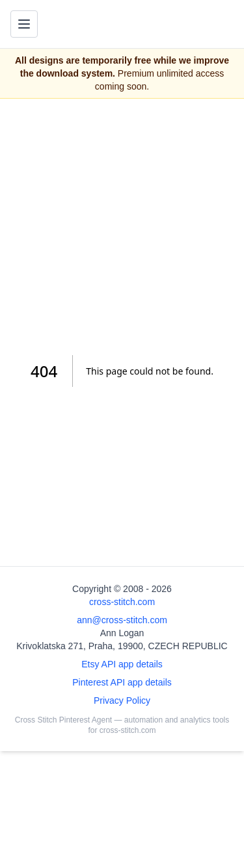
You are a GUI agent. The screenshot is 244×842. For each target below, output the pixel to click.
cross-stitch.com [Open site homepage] (122, 602)
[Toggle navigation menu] (24, 24)
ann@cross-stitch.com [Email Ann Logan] (122, 620)
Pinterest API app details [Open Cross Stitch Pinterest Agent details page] (122, 682)
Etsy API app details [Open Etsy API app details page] (122, 664)
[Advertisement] (122, 227)
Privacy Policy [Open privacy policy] (122, 700)
